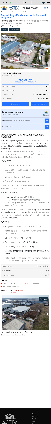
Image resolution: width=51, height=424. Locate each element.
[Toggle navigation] (48, 2)
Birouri (34, 421)
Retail (34, 419)
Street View (14, 29)
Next (47, 51)
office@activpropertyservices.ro (2, 2)
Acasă (3, 12)
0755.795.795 (7, 2)
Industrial (35, 416)
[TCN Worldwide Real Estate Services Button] (46, 8)
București (10, 12)
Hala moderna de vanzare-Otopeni (16, 332)
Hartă (4, 29)
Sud (24, 12)
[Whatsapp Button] (11, 2)
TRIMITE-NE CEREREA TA (39, 104)
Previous (3, 51)
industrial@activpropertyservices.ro (16, 120)
